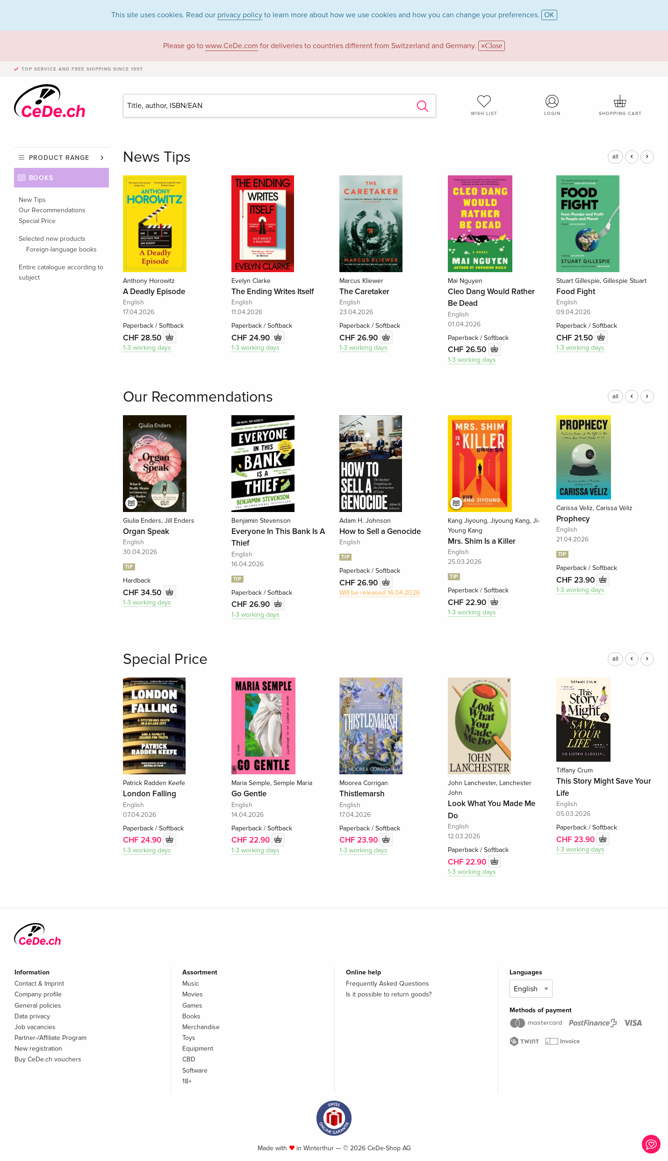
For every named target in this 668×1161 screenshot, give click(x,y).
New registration (38, 1049)
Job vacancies (35, 1027)
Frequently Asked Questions (387, 984)
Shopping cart (620, 105)
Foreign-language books (61, 249)
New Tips (32, 200)
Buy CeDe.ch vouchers (47, 1059)
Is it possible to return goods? (388, 994)
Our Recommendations (52, 210)
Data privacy (32, 1016)
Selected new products (52, 239)
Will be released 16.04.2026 (379, 593)
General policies (37, 1006)
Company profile (38, 994)
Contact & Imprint (39, 984)
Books (41, 178)
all (615, 156)
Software (195, 1070)
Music (190, 984)
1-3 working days (147, 348)
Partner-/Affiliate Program (50, 1038)
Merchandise (201, 1027)
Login (552, 105)
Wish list (484, 105)
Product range (59, 158)
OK (549, 15)
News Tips (157, 157)
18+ (187, 1081)
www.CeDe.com (231, 45)
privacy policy (239, 15)
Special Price (37, 221)
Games (192, 1006)
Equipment (197, 1049)
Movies (192, 994)
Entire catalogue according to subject (61, 272)
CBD (188, 1059)
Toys (188, 1038)
